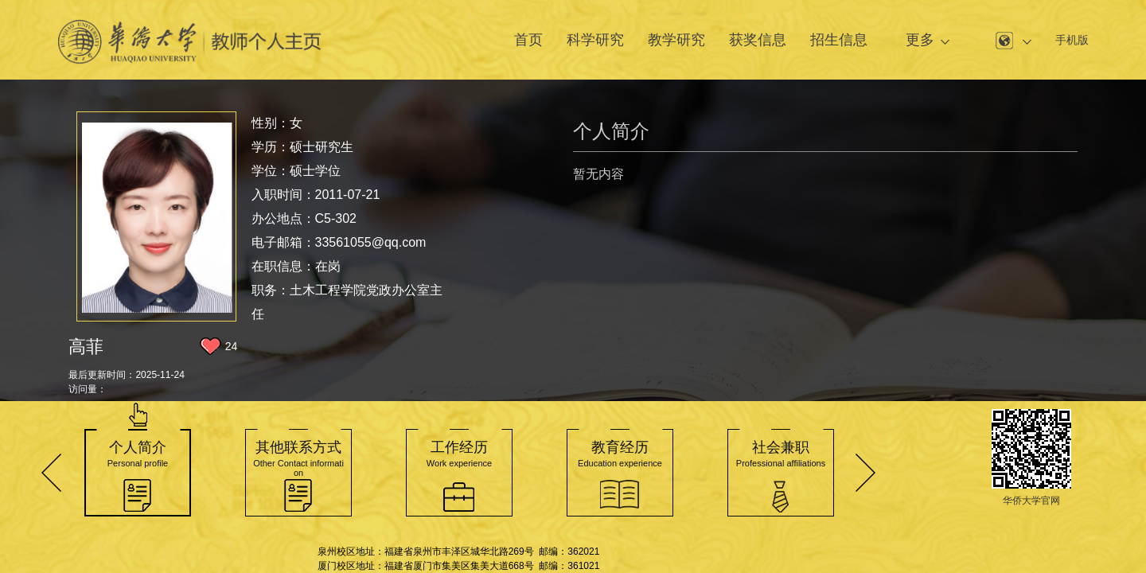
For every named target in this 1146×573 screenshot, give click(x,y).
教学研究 (676, 40)
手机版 (1072, 39)
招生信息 (838, 40)
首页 (528, 40)
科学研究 (595, 40)
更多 (920, 40)
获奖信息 (757, 40)
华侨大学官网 (1031, 500)
